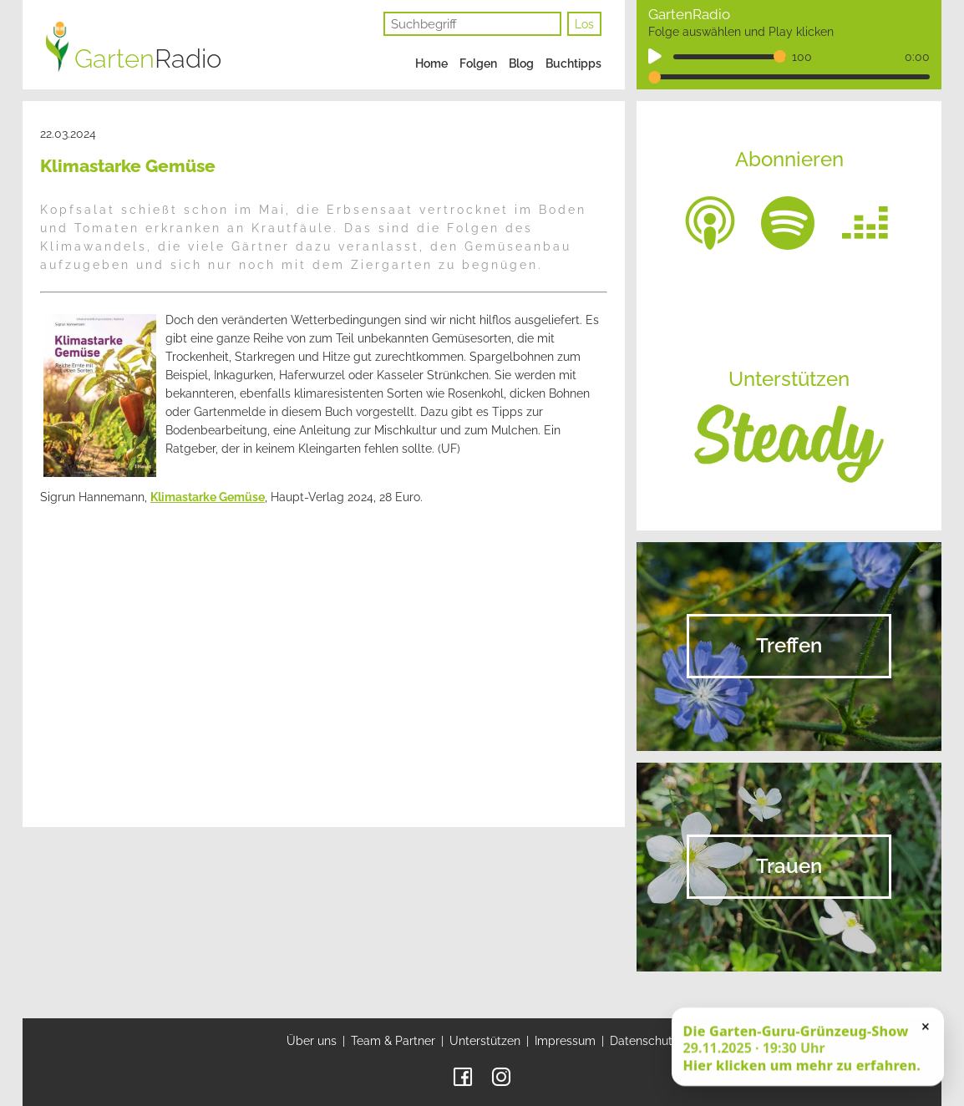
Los (584, 24)
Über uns (312, 1041)
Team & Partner (393, 1041)
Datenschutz (644, 1041)
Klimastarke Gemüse (207, 497)
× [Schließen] (925, 1027)
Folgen (478, 63)
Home (431, 63)
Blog (521, 63)
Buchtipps (573, 63)
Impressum (565, 1041)
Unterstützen (484, 1041)
